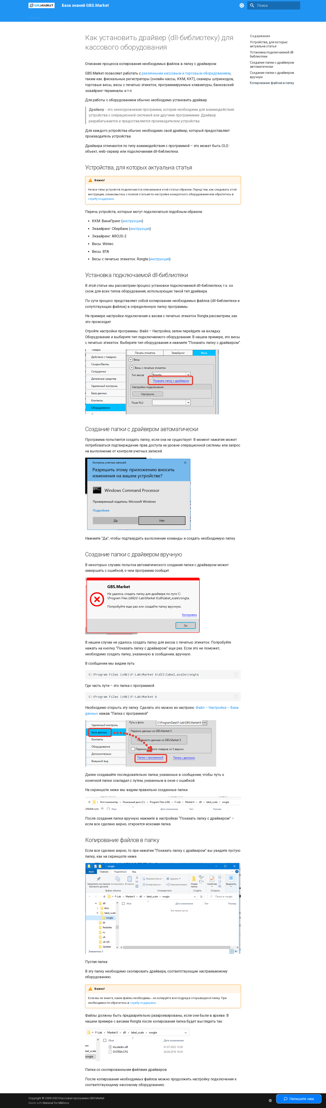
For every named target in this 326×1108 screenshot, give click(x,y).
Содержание (260, 36)
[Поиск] (273, 5)
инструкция (132, 221)
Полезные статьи (142, 16)
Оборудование (79, 16)
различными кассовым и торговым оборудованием (186, 73)
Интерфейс (54, 16)
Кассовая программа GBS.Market (81, 1098)
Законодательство (110, 16)
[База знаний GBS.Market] (41, 5)
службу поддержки (101, 198)
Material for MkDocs (56, 1103)
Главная (35, 16)
